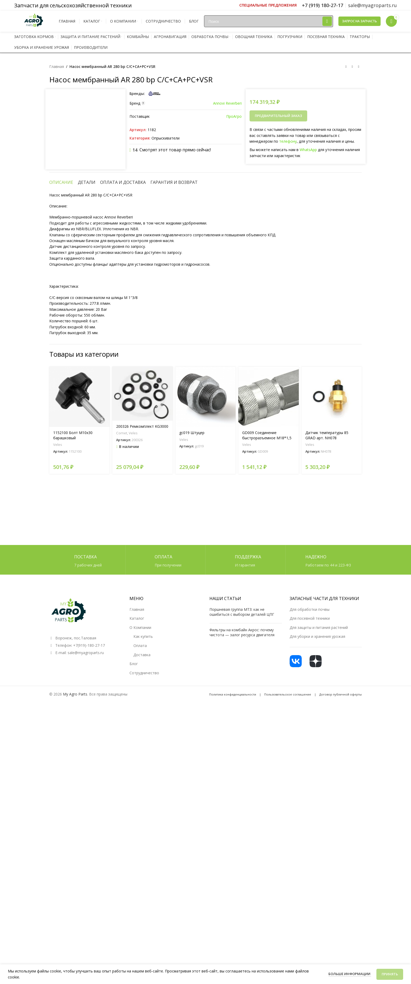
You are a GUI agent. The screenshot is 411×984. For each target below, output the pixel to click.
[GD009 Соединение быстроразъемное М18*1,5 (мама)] (268, 718)
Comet (121, 754)
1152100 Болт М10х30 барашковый (73, 756)
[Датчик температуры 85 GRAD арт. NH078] (331, 718)
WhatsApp (308, 149)
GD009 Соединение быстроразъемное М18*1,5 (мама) (266, 759)
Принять (390, 974)
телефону (288, 141)
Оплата (140, 921)
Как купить (143, 912)
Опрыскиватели (166, 138)
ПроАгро (234, 116)
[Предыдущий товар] (346, 67)
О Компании (140, 903)
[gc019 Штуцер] (205, 718)
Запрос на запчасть (359, 21)
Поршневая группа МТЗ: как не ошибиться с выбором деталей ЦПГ (241, 888)
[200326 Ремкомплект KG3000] (142, 715)
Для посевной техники (310, 894)
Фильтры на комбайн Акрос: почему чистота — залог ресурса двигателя (241, 908)
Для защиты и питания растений (319, 903)
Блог (133, 939)
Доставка (141, 930)
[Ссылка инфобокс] (268, 5)
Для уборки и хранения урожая (317, 912)
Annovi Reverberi (227, 103)
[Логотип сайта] (33, 20)
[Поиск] (268, 21)
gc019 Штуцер (191, 753)
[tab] (61, 503)
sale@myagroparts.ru (86, 928)
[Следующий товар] (358, 67)
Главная (56, 66)
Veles (57, 765)
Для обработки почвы (309, 885)
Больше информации (349, 973)
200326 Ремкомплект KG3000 (142, 747)
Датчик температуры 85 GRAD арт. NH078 (326, 756)
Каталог (136, 894)
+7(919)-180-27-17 (89, 921)
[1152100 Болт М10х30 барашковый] (79, 718)
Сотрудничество (144, 948)
